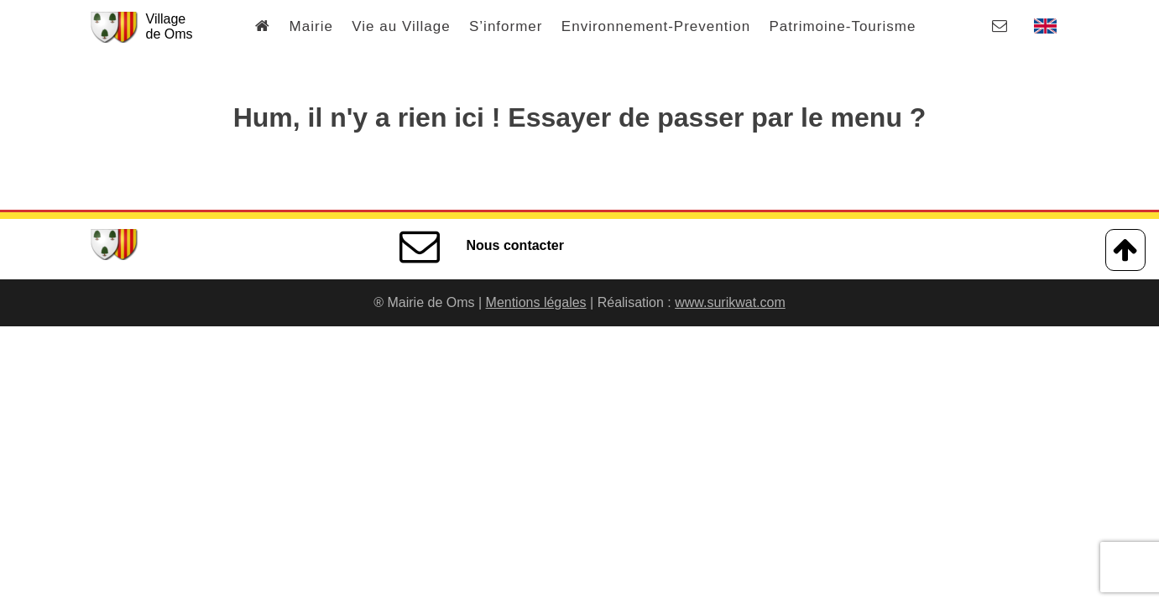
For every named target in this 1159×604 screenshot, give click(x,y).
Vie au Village (401, 26)
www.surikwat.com (730, 302)
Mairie (311, 26)
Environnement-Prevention (655, 26)
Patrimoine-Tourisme (843, 26)
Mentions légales (536, 302)
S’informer (505, 26)
